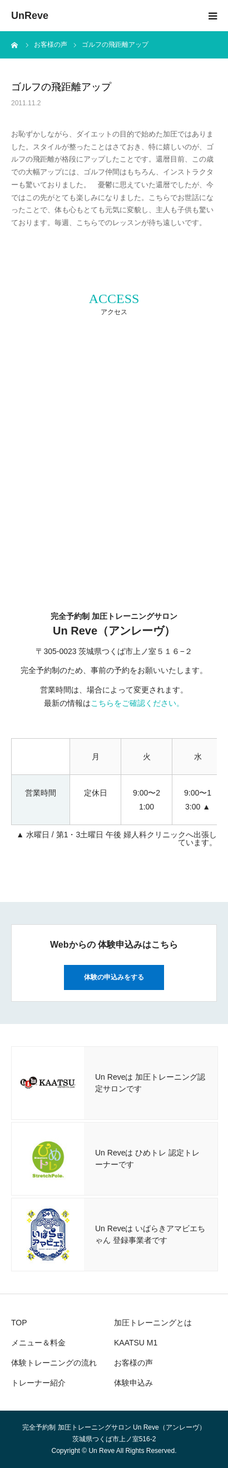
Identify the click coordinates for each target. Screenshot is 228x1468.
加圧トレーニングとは (153, 1322)
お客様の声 (133, 1362)
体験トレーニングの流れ (54, 1362)
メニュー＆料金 (38, 1342)
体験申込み (133, 1382)
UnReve (29, 16)
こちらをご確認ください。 (137, 703)
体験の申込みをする (114, 977)
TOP (19, 1322)
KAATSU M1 (135, 1342)
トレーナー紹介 (38, 1382)
